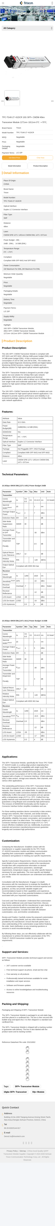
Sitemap (23, 1151)
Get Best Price (14, 158)
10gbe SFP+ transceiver (15, 1092)
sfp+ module (38, 1092)
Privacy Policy (12, 1151)
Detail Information (14, 166)
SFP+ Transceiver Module (27, 1086)
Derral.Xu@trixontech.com (14, 1136)
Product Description (40, 166)
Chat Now (40, 158)
